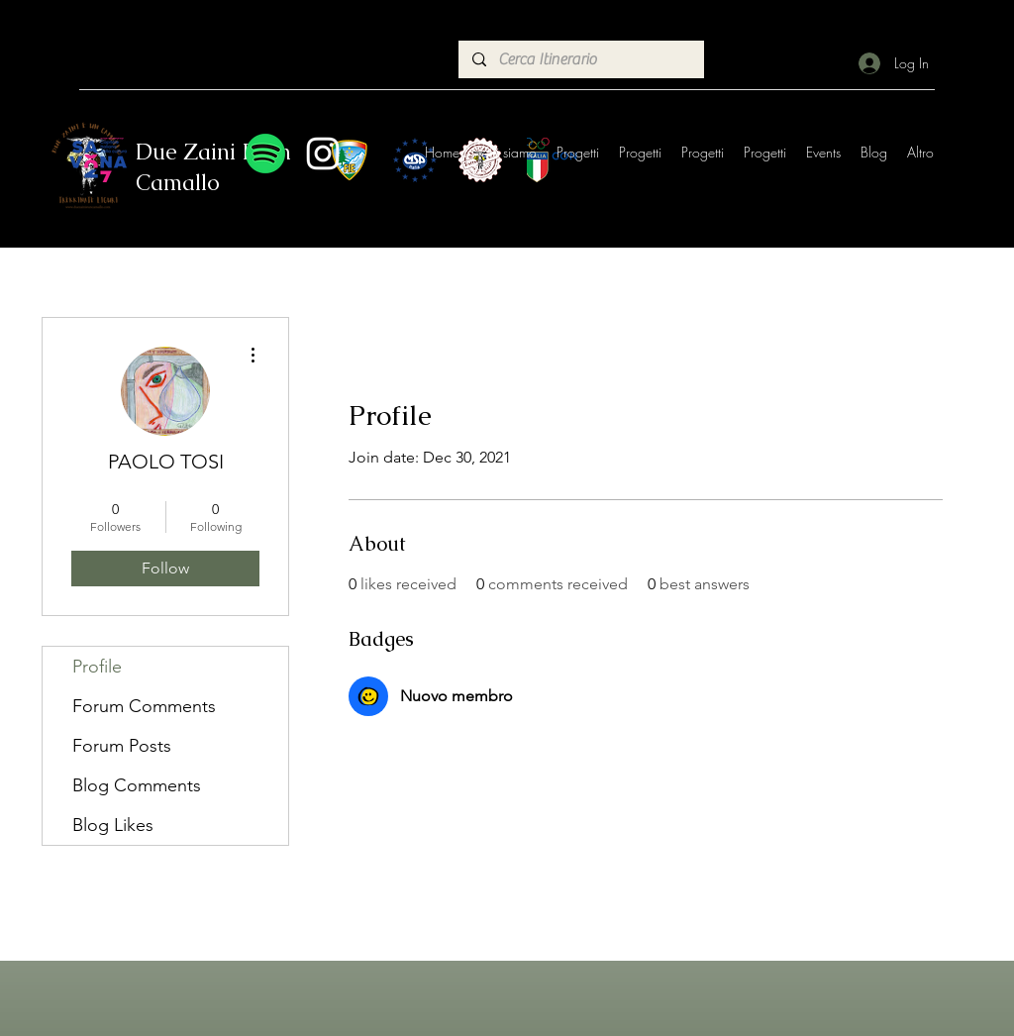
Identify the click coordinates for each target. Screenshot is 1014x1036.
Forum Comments (144, 706)
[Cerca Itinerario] (580, 59)
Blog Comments (136, 785)
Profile (97, 666)
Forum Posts (121, 746)
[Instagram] (323, 153)
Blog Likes (112, 825)
